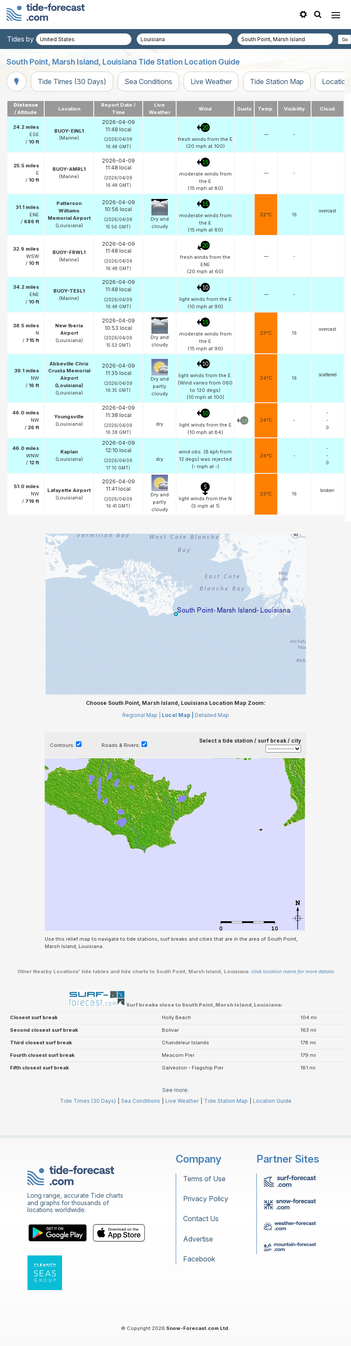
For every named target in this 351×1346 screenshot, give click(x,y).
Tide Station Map (277, 81)
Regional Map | (141, 715)
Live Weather (211, 81)
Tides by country (33, 39)
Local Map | (178, 715)
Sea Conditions (148, 81)
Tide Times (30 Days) (72, 81)
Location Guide (272, 1101)
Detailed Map (212, 715)
